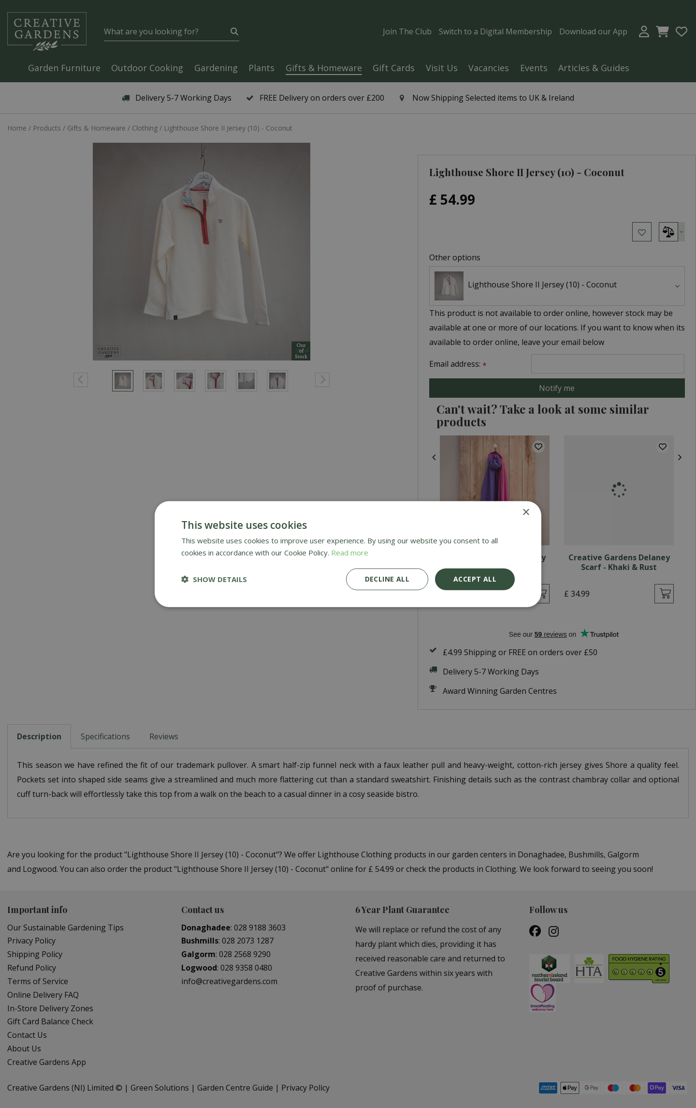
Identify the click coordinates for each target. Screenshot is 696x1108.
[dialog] (348, 554)
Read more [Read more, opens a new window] (349, 552)
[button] (214, 579)
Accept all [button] (474, 579)
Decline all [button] (387, 579)
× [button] (525, 512)
